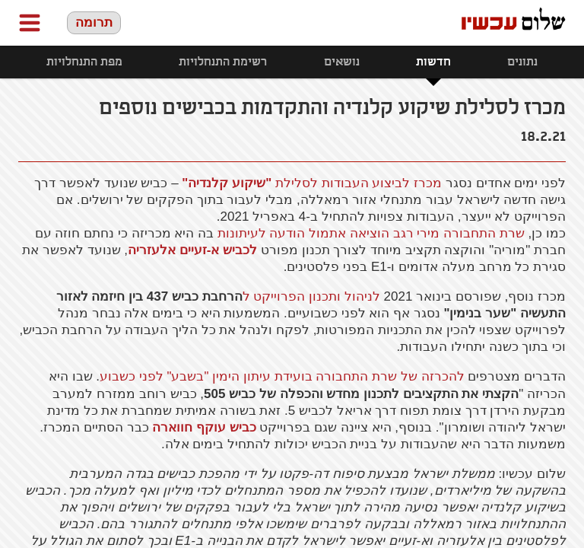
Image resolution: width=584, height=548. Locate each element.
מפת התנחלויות (84, 62)
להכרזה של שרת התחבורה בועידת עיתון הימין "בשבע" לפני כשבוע (282, 376)
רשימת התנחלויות (223, 62)
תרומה (94, 22)
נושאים (342, 62)
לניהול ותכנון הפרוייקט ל (311, 296)
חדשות (433, 62)
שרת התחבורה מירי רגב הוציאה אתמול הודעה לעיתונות (371, 233)
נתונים (522, 62)
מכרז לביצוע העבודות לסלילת (312, 183)
